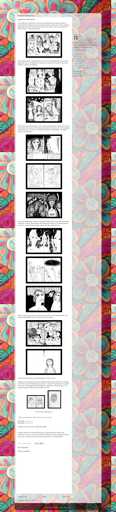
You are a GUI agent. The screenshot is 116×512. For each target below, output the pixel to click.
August (80, 60)
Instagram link (29, 421)
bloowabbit (22, 8)
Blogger (68, 507)
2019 (77, 58)
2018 (77, 71)
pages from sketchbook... (84, 67)
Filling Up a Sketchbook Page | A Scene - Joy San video (34, 417)
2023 (77, 56)
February (80, 65)
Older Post (66, 497)
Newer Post (22, 497)
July (79, 63)
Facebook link (29, 423)
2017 (77, 73)
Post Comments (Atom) (31, 500)
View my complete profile (81, 49)
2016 (77, 76)
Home (44, 497)
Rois (81, 36)
